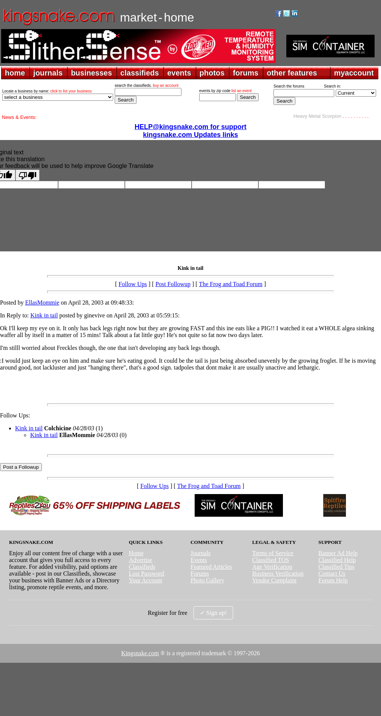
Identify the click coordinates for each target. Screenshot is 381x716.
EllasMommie (42, 302)
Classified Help (337, 560)
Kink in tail (44, 315)
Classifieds (142, 567)
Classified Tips (336, 567)
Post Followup (172, 284)
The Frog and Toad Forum (230, 284)
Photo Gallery (207, 580)
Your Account (145, 580)
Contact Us (332, 573)
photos (212, 73)
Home (136, 553)
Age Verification (272, 567)
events (179, 73)
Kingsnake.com (140, 653)
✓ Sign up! (213, 613)
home (15, 73)
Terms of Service (272, 553)
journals (48, 73)
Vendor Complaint (274, 580)
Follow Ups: (15, 415)
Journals (200, 553)
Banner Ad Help (338, 553)
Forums (199, 573)
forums (245, 73)
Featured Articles (211, 567)
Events (198, 560)
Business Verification (278, 573)
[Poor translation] (27, 175)
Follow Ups (132, 284)
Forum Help (333, 580)
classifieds (139, 73)
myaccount (354, 73)
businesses (91, 73)
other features (292, 73)
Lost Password (146, 573)
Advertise (140, 560)
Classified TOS (270, 560)
